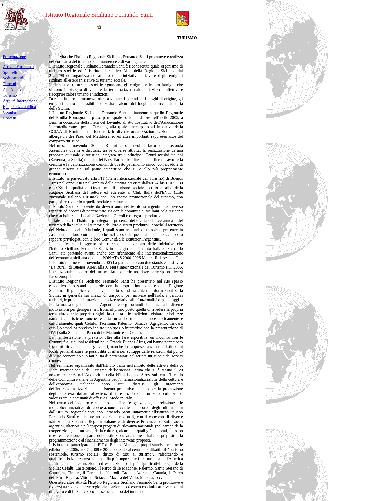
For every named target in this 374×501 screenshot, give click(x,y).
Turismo (10, 95)
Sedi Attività (13, 78)
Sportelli (10, 72)
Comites (10, 112)
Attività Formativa (18, 66)
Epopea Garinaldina (19, 106)
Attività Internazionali (21, 101)
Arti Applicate (14, 89)
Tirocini (9, 84)
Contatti (9, 118)
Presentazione (14, 57)
